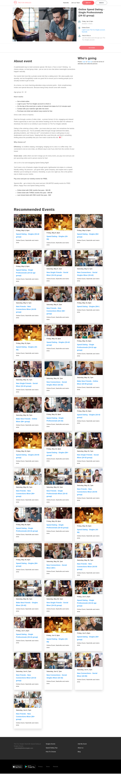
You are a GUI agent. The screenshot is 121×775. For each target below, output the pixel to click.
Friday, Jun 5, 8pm (83, 598)
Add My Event (82, 745)
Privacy (40, 768)
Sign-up (89, 61)
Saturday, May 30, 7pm (55, 563)
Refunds (55, 768)
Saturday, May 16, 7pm (24, 380)
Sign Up (88, 2)
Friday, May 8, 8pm (22, 230)
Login (83, 61)
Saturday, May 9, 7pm (54, 269)
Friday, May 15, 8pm (84, 303)
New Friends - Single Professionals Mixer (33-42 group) (58, 493)
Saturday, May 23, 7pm (85, 451)
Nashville (66, 2)
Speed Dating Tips (51, 749)
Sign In (101, 2)
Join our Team (75, 2)
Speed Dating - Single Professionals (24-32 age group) (27, 273)
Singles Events (50, 745)
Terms (48, 768)
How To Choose (51, 753)
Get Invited (92, 47)
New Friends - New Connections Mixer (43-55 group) (27, 309)
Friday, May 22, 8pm (54, 414)
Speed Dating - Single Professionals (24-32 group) (25, 531)
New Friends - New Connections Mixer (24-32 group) (27, 679)
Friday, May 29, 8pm (23, 524)
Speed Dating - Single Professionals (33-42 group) (56, 527)
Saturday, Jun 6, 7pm (23, 673)
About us (80, 749)
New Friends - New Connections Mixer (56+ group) (57, 311)
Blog (79, 753)
